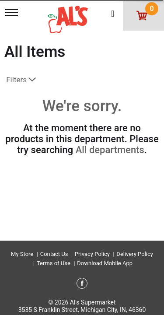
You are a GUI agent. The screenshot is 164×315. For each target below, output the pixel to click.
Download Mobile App (105, 263)
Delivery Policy (134, 254)
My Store (22, 254)
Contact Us (54, 254)
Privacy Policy (92, 254)
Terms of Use (53, 263)
